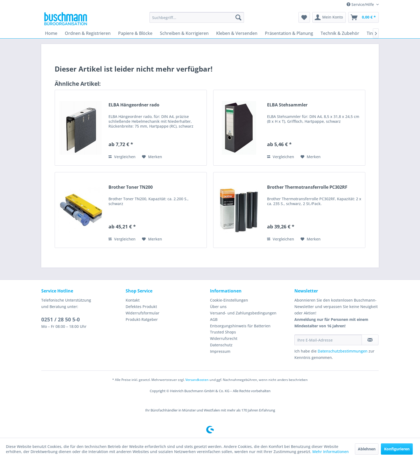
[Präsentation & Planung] (289, 33)
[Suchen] (238, 17)
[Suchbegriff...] (196, 17)
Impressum (220, 351)
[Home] (51, 33)
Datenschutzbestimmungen (343, 351)
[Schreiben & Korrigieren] (184, 33)
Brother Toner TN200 (130, 187)
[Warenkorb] (363, 17)
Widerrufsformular (142, 313)
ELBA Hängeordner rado (133, 105)
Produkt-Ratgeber (142, 319)
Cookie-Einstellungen (229, 300)
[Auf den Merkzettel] (152, 157)
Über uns (218, 306)
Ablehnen (367, 448)
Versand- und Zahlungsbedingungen (243, 313)
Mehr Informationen (330, 451)
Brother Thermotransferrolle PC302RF (307, 187)
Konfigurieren (397, 448)
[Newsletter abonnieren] (370, 340)
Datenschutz (221, 344)
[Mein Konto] (329, 17)
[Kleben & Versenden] (236, 33)
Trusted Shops (223, 332)
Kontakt (133, 300)
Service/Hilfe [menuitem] (361, 4)
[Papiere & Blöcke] (135, 33)
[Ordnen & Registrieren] (87, 33)
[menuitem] (196, 17)
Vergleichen (122, 156)
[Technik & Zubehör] (340, 33)
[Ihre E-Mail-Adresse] (328, 340)
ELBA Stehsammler (287, 105)
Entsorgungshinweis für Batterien (240, 325)
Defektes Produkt (141, 306)
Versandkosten (197, 379)
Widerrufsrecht (223, 338)
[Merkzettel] (304, 17)
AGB (214, 319)
